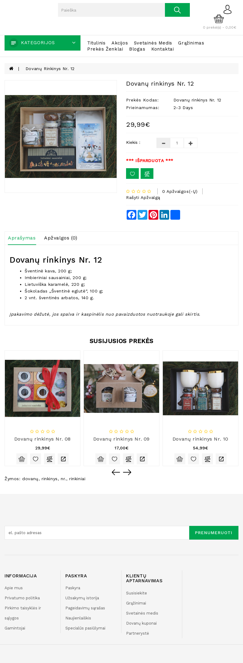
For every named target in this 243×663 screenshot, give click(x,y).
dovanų (30, 478)
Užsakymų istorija (82, 598)
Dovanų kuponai (141, 623)
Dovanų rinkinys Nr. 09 (121, 439)
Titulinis (96, 43)
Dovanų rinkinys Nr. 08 (42, 439)
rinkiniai (77, 478)
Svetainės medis (153, 43)
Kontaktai (162, 49)
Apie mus (14, 588)
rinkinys (50, 478)
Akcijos (119, 43)
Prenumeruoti (213, 532)
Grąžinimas (191, 43)
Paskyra (72, 588)
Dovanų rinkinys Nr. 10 (200, 439)
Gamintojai (15, 628)
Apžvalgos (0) (60, 238)
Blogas (137, 49)
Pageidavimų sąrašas (85, 608)
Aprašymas (22, 238)
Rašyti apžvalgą (143, 197)
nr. (63, 478)
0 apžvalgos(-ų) (180, 191)
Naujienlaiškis (78, 618)
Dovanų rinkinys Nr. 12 (50, 68)
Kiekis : (133, 142)
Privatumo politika (22, 598)
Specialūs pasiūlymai (85, 628)
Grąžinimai (136, 603)
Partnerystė (137, 633)
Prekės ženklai (105, 49)
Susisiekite (136, 593)
